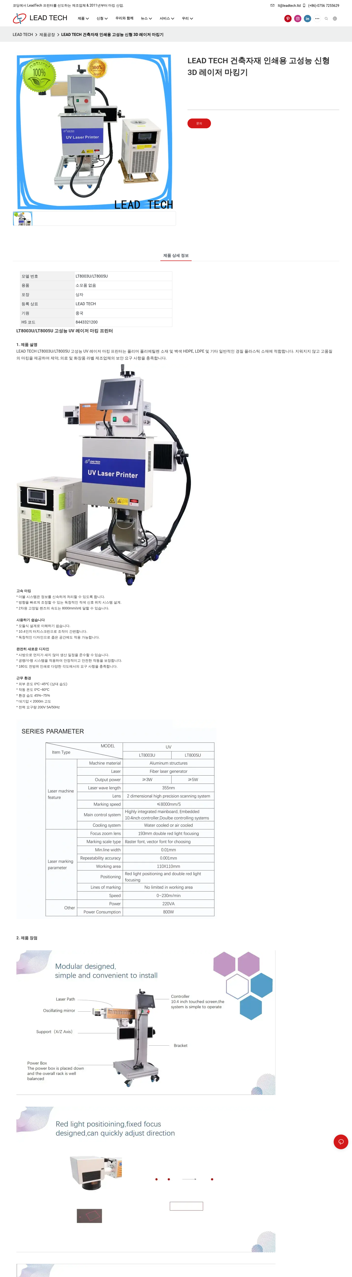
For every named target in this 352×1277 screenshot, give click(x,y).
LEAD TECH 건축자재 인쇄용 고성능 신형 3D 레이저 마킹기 (112, 34)
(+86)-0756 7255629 (320, 6)
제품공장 (47, 34)
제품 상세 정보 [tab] (176, 255)
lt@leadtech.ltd (286, 6)
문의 (199, 123)
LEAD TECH (23, 34)
